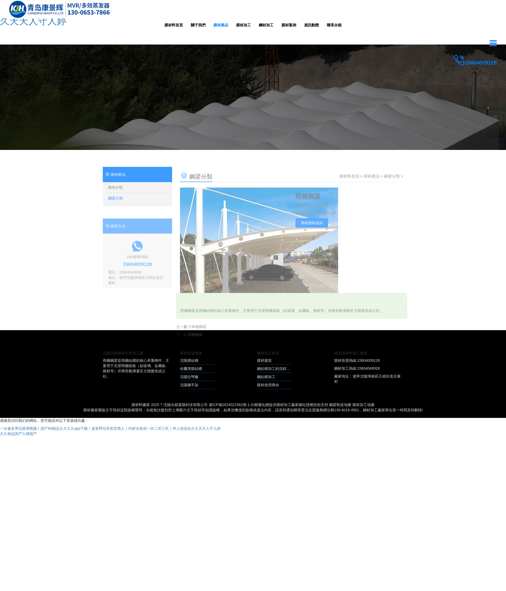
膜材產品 (220, 25)
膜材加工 (243, 25)
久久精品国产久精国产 (18, 434)
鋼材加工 (266, 25)
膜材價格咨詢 (312, 232)
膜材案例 (288, 25)
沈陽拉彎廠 (189, 377)
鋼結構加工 (266, 377)
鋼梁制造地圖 (340, 405)
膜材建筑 (264, 360)
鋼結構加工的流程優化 (275, 369)
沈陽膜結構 (189, 360)
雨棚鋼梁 (195, 344)
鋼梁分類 (115, 208)
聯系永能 (334, 25)
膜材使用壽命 (268, 385)
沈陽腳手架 (189, 385)
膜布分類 (115, 197)
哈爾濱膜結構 (191, 369)
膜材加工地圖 (363, 405)
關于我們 (198, 25)
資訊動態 (311, 25)
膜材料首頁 (173, 25)
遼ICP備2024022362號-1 (229, 405)
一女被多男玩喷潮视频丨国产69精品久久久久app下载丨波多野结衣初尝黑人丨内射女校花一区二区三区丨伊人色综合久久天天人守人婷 (110, 428)
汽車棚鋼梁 (197, 336)
